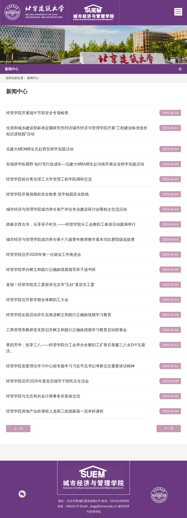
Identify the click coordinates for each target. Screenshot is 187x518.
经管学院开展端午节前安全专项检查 (37, 113)
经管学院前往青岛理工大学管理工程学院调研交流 (49, 179)
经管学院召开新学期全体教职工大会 (37, 300)
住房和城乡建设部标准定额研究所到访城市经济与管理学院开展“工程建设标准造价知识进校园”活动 (77, 131)
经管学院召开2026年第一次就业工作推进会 (43, 254)
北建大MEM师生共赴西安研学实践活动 (40, 149)
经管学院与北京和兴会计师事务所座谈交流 (43, 396)
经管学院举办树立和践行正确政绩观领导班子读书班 (51, 270)
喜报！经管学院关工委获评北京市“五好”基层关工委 (50, 285)
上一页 (18, 428)
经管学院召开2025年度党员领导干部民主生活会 (47, 381)
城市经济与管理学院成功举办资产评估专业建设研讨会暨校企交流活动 (66, 209)
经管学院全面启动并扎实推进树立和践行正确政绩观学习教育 (58, 315)
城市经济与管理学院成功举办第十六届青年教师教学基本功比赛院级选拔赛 (70, 239)
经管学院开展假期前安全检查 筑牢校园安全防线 (47, 194)
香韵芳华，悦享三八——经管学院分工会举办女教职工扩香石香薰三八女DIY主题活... (75, 348)
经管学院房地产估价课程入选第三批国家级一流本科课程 (54, 411)
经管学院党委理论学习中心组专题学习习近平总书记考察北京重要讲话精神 (70, 366)
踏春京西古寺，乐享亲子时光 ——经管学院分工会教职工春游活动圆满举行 (71, 224)
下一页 (169, 428)
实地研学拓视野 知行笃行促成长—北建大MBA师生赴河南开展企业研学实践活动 (75, 164)
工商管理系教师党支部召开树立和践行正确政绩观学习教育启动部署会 (66, 330)
